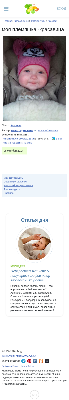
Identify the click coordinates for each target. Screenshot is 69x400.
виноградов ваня (22, 130)
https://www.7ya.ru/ (26, 355)
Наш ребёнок (27, 366)
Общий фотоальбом (15, 181)
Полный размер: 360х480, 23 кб (18, 138)
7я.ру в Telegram (23, 361)
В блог (59, 138)
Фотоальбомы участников (18, 185)
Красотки (52, 21)
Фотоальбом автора (48, 130)
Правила (9, 193)
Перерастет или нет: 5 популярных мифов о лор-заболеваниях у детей (31, 275)
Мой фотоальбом (13, 177)
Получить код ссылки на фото (17, 142)
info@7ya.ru (8, 355)
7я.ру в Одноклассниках (41, 361)
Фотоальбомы (21, 21)
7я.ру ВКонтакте (35, 361)
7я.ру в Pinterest (29, 361)
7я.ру (47, 361)
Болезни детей (18, 266)
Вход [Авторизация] (61, 8)
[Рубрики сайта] (6, 8)
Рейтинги (7, 366)
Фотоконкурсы (38, 21)
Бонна (16, 366)
